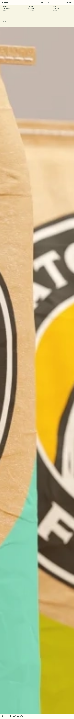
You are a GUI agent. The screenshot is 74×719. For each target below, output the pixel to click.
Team (32, 2)
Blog (42, 2)
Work (37, 2)
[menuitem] (48, 2)
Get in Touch (69, 2)
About (27, 2)
